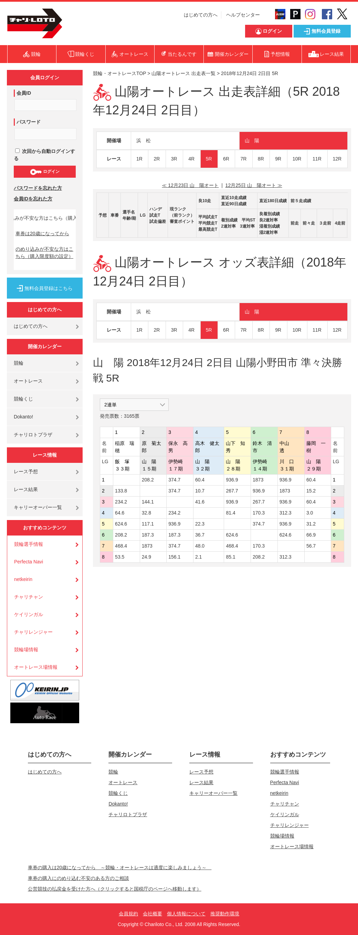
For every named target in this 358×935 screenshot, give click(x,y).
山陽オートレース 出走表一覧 (183, 73)
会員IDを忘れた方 (33, 198)
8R (261, 159)
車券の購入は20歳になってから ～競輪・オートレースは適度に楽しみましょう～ (120, 867)
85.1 (230, 557)
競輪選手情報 (28, 544)
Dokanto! (23, 416)
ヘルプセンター (243, 15)
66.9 (311, 535)
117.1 (148, 524)
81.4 (230, 513)
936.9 (232, 479)
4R (191, 159)
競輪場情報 (26, 649)
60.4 (199, 479)
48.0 (199, 546)
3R (174, 159)
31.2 (311, 524)
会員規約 (128, 913)
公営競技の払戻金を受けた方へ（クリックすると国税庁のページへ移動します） (114, 889)
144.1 (148, 502)
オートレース (28, 381)
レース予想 (26, 471)
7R (243, 159)
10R (297, 159)
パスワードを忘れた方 (38, 188)
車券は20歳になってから (42, 233)
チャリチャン (28, 597)
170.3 (259, 513)
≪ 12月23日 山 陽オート (190, 185)
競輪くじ (23, 399)
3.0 (309, 513)
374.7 (174, 479)
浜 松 (143, 140)
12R (337, 159)
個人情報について (186, 913)
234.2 (121, 502)
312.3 (286, 513)
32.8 (146, 513)
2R (157, 159)
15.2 (311, 491)
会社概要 (152, 913)
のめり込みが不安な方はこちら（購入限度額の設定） (44, 252)
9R (278, 159)
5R (209, 159)
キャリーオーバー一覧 (38, 507)
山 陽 (252, 140)
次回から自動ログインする (44, 154)
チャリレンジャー (33, 632)
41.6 (199, 502)
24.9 (146, 557)
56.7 (311, 546)
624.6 (121, 524)
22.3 (199, 524)
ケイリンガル (28, 614)
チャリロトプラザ (33, 434)
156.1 (174, 557)
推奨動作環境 (224, 913)
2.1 (198, 557)
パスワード (29, 122)
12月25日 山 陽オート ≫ (253, 185)
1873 (258, 479)
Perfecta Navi (28, 561)
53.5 (119, 557)
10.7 (199, 491)
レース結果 (26, 489)
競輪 (18, 363)
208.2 (148, 479)
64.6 (119, 513)
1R (139, 159)
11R (317, 159)
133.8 (121, 491)
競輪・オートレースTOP (119, 73)
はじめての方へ (201, 15)
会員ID (24, 93)
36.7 (199, 535)
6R (226, 159)
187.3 (148, 535)
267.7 (232, 491)
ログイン (44, 172)
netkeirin (23, 579)
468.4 (121, 546)
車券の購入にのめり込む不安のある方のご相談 (78, 878)
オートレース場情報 (35, 667)
